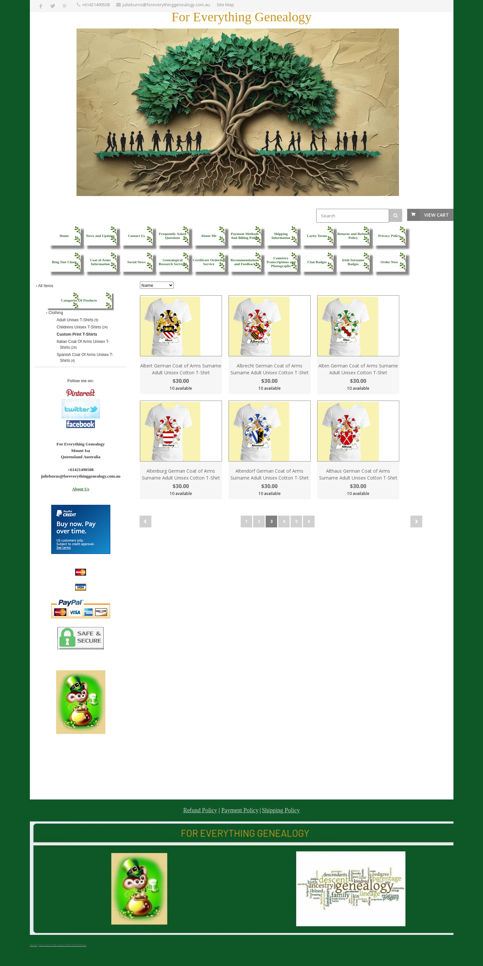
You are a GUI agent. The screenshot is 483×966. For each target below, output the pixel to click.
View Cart (436, 215)
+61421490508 (96, 5)
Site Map (225, 5)
